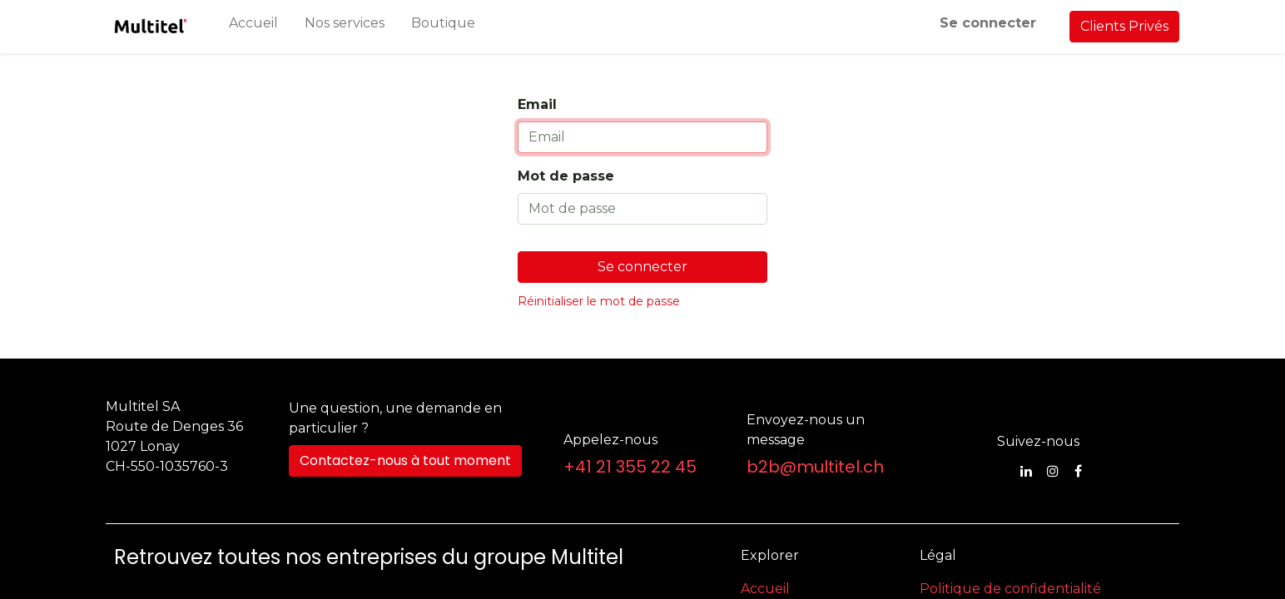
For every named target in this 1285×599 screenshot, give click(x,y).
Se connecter (988, 23)
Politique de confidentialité (1010, 589)
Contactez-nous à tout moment (405, 460)
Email (537, 104)
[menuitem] (253, 26)
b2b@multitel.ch (815, 466)
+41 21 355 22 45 (630, 466)
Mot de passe (566, 176)
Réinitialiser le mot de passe (599, 301)
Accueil (765, 589)
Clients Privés (1124, 26)
